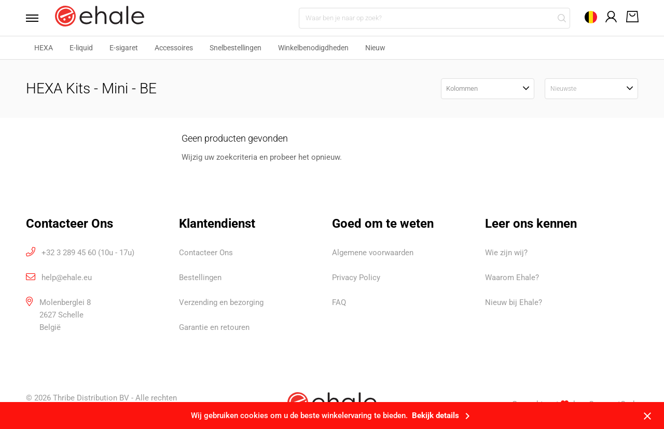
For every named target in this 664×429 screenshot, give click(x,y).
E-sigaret (123, 48)
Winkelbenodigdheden (313, 48)
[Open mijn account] (611, 17)
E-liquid (81, 48)
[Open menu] (35, 18)
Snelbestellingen (235, 48)
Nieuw (375, 48)
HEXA (43, 48)
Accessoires (174, 48)
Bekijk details (443, 415)
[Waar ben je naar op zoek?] (434, 18)
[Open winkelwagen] (630, 17)
